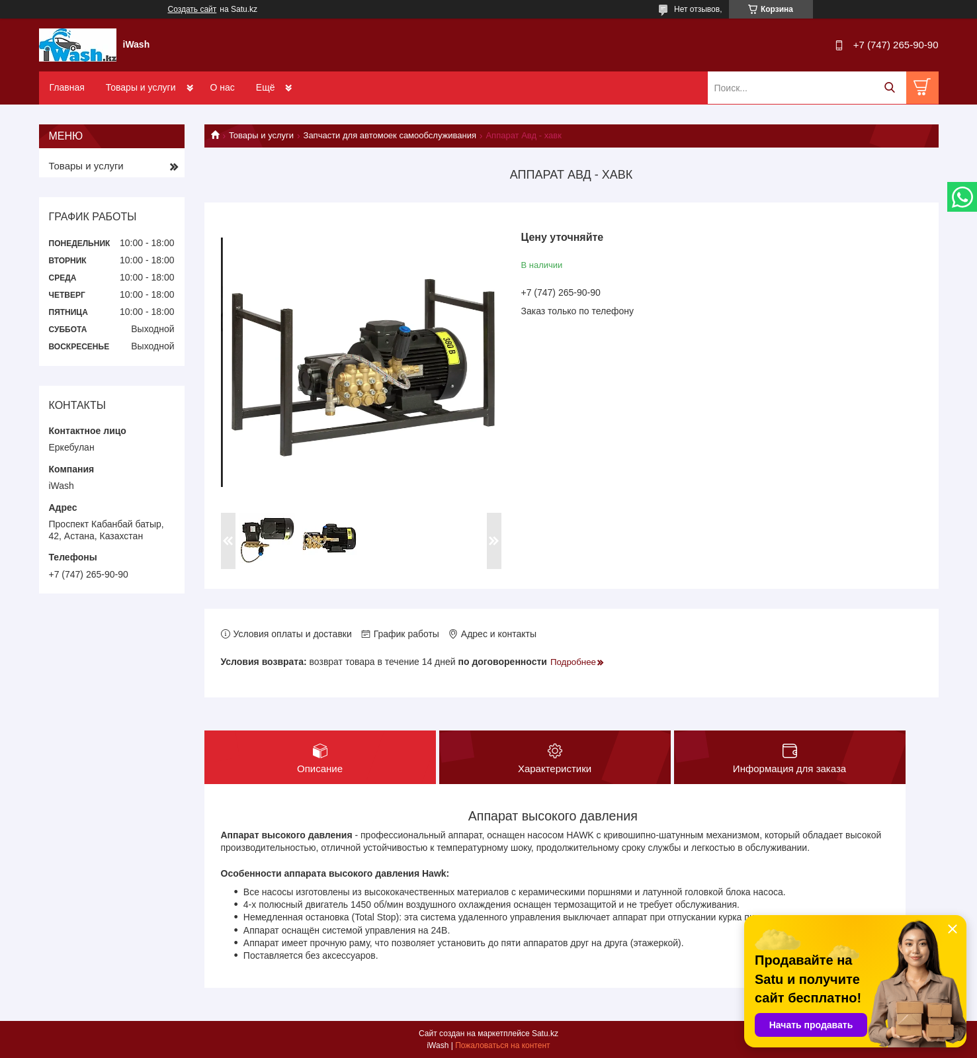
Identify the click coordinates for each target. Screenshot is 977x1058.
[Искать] (890, 87)
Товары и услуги (141, 87)
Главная (67, 87)
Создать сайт (192, 9)
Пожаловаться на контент (502, 1045)
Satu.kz (545, 1033)
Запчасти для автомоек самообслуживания (390, 135)
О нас (222, 87)
